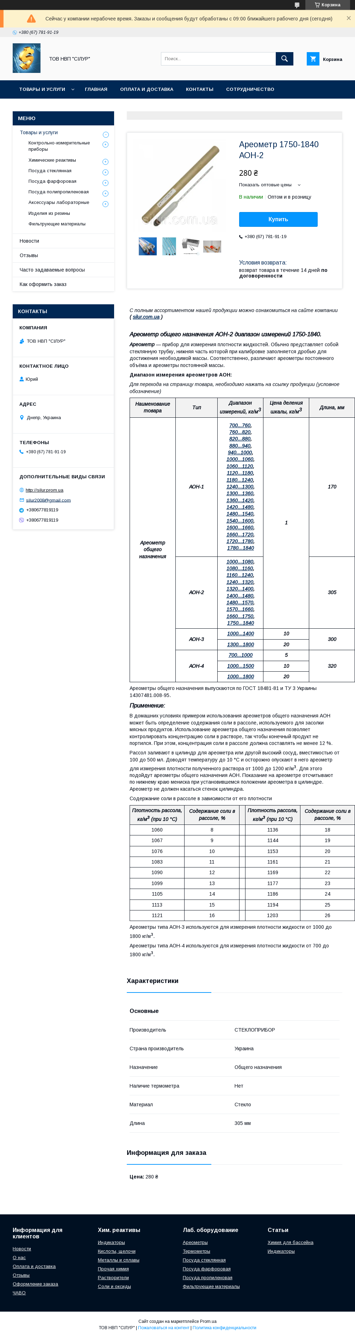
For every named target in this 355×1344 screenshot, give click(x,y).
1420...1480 (239, 507)
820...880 (239, 439)
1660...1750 (239, 616)
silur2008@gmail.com (48, 500)
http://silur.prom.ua (44, 490)
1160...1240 (239, 575)
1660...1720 (239, 534)
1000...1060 (239, 459)
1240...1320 (239, 582)
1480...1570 (239, 602)
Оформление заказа (35, 1284)
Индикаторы (111, 1242)
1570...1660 (239, 609)
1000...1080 (239, 562)
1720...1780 (239, 541)
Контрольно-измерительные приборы (59, 146)
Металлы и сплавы (118, 1260)
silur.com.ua (146, 317)
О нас (19, 1257)
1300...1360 (239, 493)
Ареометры (195, 1242)
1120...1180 (240, 473)
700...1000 (241, 655)
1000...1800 (240, 676)
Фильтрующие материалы (57, 223)
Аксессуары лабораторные (59, 202)
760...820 (239, 432)
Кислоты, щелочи (117, 1251)
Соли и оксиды (114, 1286)
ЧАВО (19, 1292)
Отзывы (29, 255)
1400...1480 (239, 596)
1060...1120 (239, 466)
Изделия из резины (49, 213)
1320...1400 (239, 589)
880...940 (239, 446)
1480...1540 (239, 514)
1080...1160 (239, 568)
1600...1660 (239, 527)
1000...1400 (240, 633)
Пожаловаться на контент (163, 1327)
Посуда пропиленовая (207, 1277)
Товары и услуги (42, 89)
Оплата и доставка (146, 89)
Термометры (196, 1251)
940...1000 (240, 452)
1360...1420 (239, 500)
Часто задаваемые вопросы (52, 270)
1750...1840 (240, 623)
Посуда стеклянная (50, 170)
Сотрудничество (250, 89)
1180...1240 (239, 480)
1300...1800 (240, 644)
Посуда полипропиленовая (59, 191)
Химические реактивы (52, 160)
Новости (29, 241)
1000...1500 (240, 666)
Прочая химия (113, 1268)
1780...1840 (240, 548)
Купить (278, 219)
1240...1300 (239, 487)
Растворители (113, 1277)
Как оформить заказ (43, 284)
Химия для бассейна (290, 1242)
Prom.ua (208, 1321)
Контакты (199, 89)
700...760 (239, 425)
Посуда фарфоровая (52, 181)
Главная (96, 89)
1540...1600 (239, 521)
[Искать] (284, 59)
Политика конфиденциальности (224, 1327)
